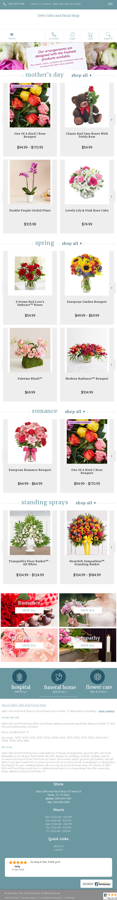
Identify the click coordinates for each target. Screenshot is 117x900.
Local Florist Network (51, 897)
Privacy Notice (29, 897)
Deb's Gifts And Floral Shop (58, 16)
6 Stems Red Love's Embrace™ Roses (30, 303)
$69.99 (30, 392)
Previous (5, 119)
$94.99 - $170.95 (30, 147)
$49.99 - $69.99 (87, 315)
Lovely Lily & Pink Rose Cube (87, 210)
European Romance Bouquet (30, 470)
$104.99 (87, 392)
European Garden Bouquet (87, 302)
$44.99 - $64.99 (30, 483)
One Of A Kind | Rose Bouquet (30, 135)
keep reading (106, 711)
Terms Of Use (11, 897)
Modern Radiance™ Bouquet (87, 378)
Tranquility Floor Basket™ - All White (30, 562)
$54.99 (87, 147)
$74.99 (87, 224)
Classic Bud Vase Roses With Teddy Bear (87, 135)
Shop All (80, 75)
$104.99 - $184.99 (87, 575)
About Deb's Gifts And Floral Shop (24, 705)
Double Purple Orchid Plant (30, 210)
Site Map (70, 897)
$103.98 (30, 224)
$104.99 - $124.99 (30, 575)
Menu (12, 38)
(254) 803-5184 (16, 3)
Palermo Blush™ (30, 378)
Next (112, 119)
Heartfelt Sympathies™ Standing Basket (87, 562)
